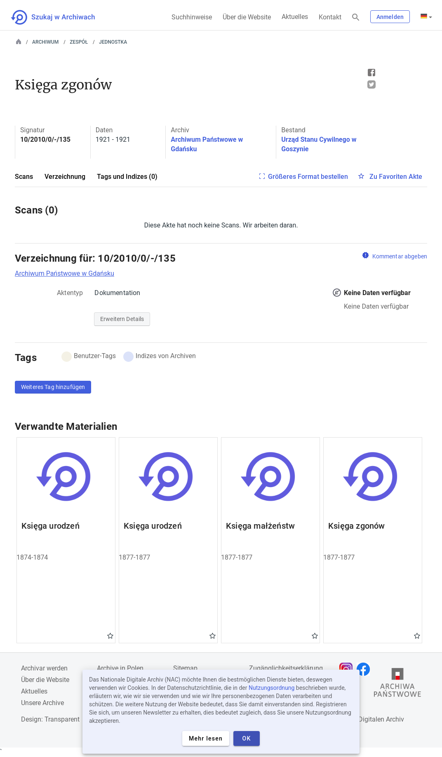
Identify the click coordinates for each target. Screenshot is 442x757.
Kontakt (330, 17)
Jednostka (113, 42)
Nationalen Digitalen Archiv (364, 719)
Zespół (79, 42)
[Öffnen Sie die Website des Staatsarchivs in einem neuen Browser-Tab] (397, 684)
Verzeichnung (65, 176)
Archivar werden (44, 668)
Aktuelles (295, 17)
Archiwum (45, 42)
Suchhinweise (192, 17)
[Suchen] (356, 17)
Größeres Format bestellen (308, 176)
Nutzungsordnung (271, 687)
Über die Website (247, 17)
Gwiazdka (110, 635)
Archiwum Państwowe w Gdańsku (64, 273)
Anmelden (390, 17)
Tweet (371, 84)
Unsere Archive (42, 703)
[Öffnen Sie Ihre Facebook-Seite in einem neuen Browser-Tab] (365, 669)
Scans (24, 176)
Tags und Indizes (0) (127, 176)
